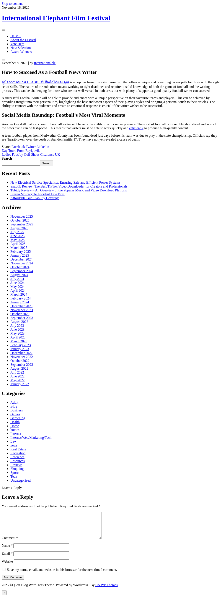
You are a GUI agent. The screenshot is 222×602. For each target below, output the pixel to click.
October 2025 (19, 220)
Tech (13, 476)
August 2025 (19, 228)
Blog (13, 406)
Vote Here (17, 44)
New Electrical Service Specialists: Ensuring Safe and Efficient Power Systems (65, 182)
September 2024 (21, 271)
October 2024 (19, 267)
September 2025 (21, 224)
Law (13, 441)
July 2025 (17, 232)
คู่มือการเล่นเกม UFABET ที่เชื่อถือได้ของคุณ (35, 82)
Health (15, 422)
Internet (15, 433)
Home (14, 426)
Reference (17, 457)
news (14, 445)
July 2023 (17, 325)
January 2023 (19, 349)
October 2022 (19, 360)
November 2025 (21, 216)
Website (7, 566)
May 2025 (17, 240)
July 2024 (17, 279)
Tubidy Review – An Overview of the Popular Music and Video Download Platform (68, 190)
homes (15, 430)
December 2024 (21, 259)
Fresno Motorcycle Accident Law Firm (37, 194)
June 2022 (17, 376)
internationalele (45, 63)
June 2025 (17, 236)
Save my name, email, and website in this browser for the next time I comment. (62, 575)
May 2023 (17, 333)
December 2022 (21, 353)
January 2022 (19, 384)
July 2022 (17, 372)
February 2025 (20, 251)
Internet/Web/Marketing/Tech (31, 437)
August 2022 (19, 368)
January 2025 (19, 255)
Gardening (17, 418)
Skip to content (12, 3)
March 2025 (18, 247)
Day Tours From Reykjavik (21, 150)
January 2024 (19, 302)
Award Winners (21, 51)
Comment (10, 543)
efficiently (136, 128)
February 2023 (20, 345)
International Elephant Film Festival (56, 18)
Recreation (17, 453)
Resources (17, 461)
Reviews (16, 465)
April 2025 (18, 244)
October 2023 (19, 314)
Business (16, 410)
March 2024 (18, 294)
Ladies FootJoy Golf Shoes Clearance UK (31, 154)
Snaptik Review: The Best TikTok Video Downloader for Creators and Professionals (68, 186)
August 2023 (19, 322)
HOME (15, 36)
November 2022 (21, 357)
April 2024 (18, 290)
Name (7, 550)
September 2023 (21, 318)
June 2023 (17, 329)
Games (15, 414)
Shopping (17, 469)
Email (7, 558)
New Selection (20, 48)
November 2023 (21, 310)
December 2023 (21, 306)
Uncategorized (20, 480)
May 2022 (17, 380)
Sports (14, 472)
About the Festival (23, 40)
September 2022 (21, 364)
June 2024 (17, 283)
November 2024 (21, 263)
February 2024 (20, 298)
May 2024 (17, 286)
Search (7, 158)
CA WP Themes (106, 590)
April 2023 (18, 337)
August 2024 (19, 275)
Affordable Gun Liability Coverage (34, 198)
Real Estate (18, 449)
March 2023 (18, 341)
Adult (14, 402)
